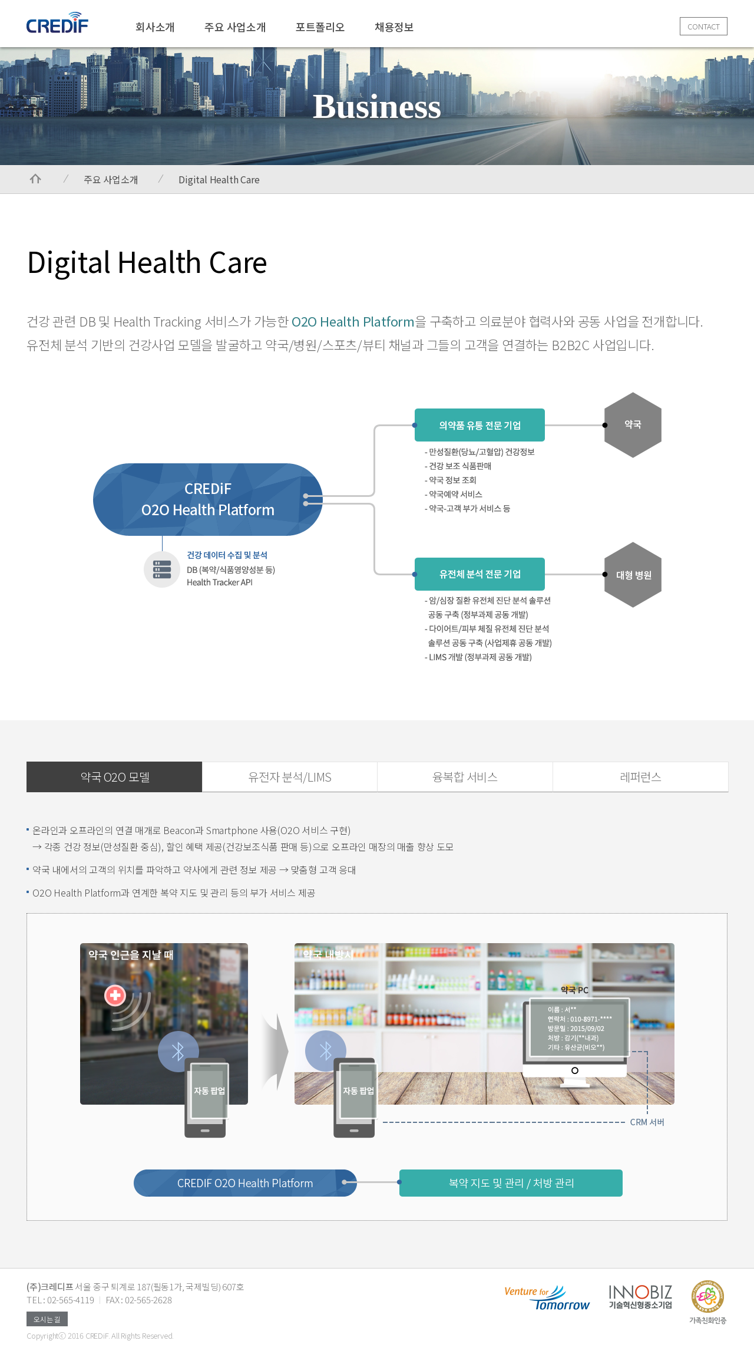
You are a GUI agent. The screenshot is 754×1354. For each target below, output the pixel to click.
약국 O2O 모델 (114, 776)
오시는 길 (47, 1319)
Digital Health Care (218, 179)
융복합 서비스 (465, 776)
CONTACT (703, 26)
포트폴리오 (320, 26)
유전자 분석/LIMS (290, 776)
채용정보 (394, 26)
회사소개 (155, 26)
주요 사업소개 (235, 26)
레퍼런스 (641, 776)
